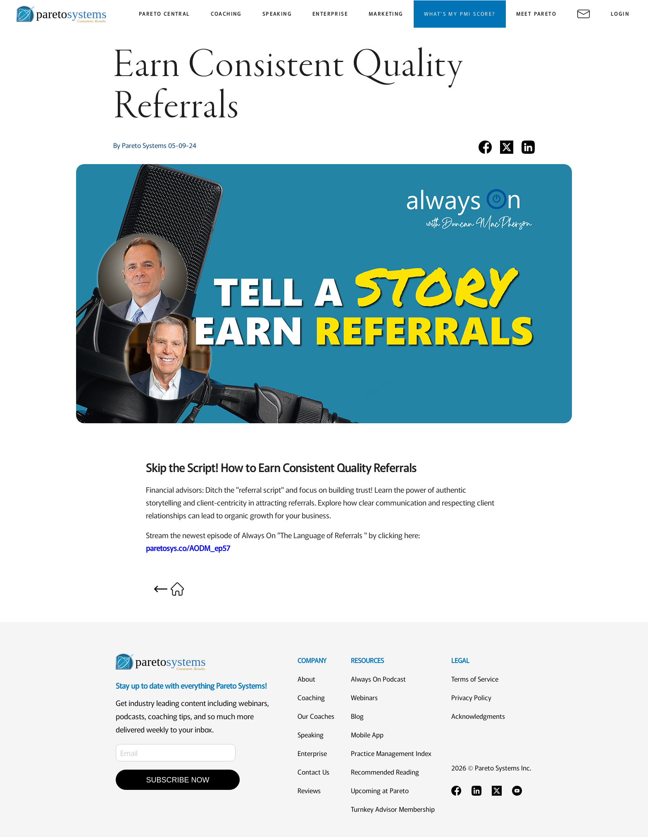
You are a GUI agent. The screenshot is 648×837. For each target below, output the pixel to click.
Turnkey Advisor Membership (393, 809)
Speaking (311, 734)
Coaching (311, 697)
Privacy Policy (471, 697)
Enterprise (312, 753)
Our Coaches (316, 716)
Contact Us (313, 772)
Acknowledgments (478, 716)
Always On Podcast (378, 679)
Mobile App (367, 734)
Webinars (364, 697)
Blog (357, 716)
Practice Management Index (391, 753)
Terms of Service (474, 679)
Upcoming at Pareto (380, 790)
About (306, 679)
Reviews (309, 790)
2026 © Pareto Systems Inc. (491, 768)
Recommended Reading (385, 772)
